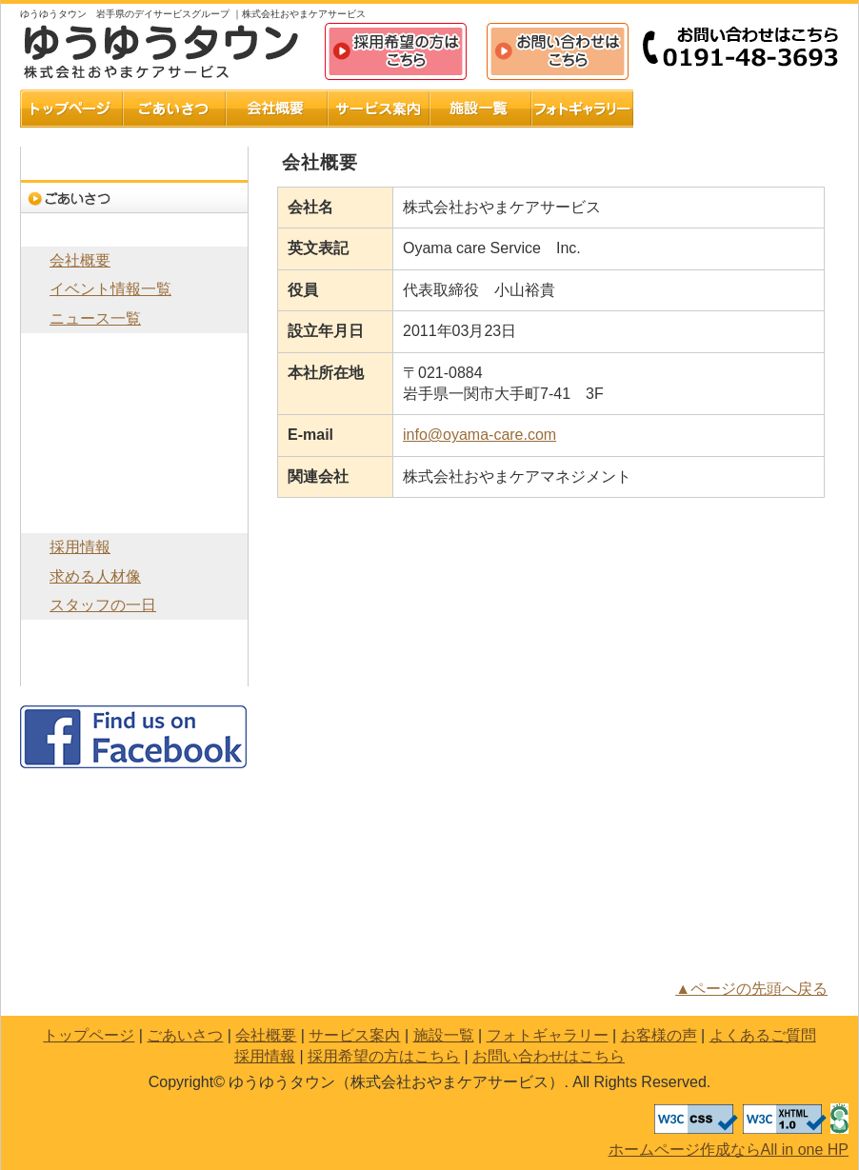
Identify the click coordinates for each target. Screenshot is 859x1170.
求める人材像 (95, 576)
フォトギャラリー (582, 108)
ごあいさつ (174, 108)
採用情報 (134, 516)
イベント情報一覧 (110, 289)
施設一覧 (480, 108)
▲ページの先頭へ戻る (751, 989)
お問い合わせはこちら (558, 52)
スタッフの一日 (103, 605)
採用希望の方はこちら (396, 52)
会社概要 (277, 108)
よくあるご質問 (787, 108)
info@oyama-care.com (479, 434)
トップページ (71, 108)
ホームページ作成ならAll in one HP (729, 1149)
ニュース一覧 (95, 318)
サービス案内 (379, 108)
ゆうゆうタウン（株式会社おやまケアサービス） (163, 51)
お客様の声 (684, 108)
